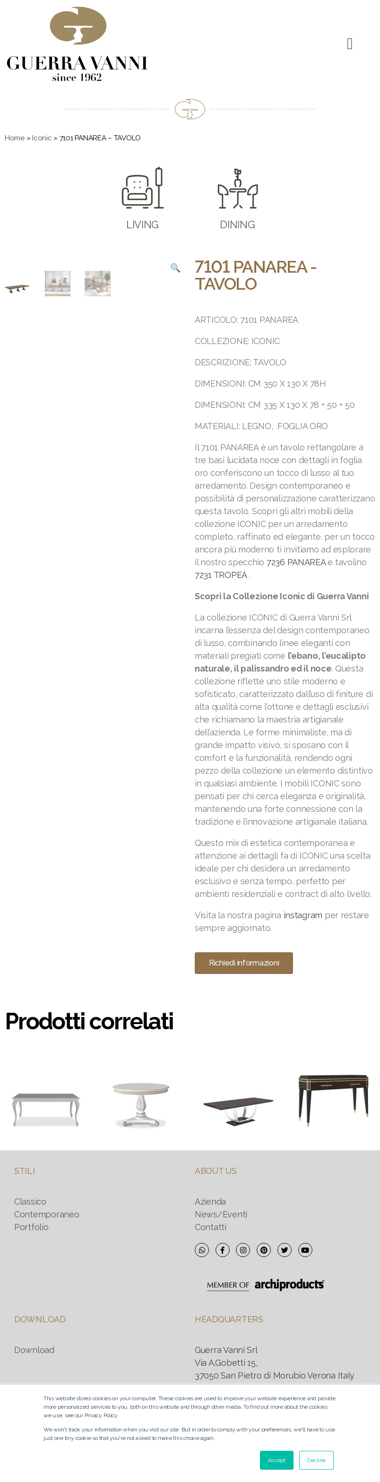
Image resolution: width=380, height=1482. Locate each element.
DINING (237, 224)
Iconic (42, 138)
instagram (303, 915)
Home (15, 138)
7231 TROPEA (221, 575)
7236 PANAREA (296, 562)
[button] (350, 44)
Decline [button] (316, 1460)
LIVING (142, 224)
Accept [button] (276, 1460)
